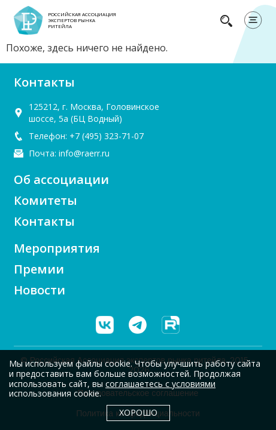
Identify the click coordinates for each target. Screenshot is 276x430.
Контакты (44, 221)
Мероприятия (57, 248)
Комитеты (45, 200)
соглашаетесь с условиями (160, 383)
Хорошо (138, 412)
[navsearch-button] (226, 20)
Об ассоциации (61, 179)
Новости (39, 290)
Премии (39, 269)
